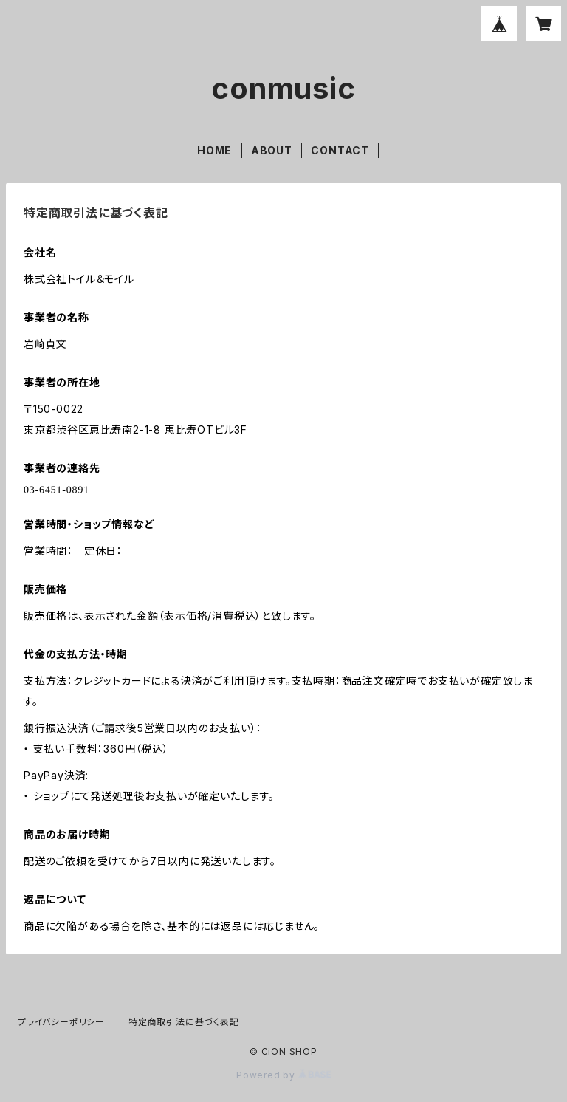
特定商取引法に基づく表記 (183, 1021)
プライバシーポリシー (61, 1021)
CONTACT (340, 150)
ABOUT (271, 150)
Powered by (283, 1075)
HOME (214, 150)
